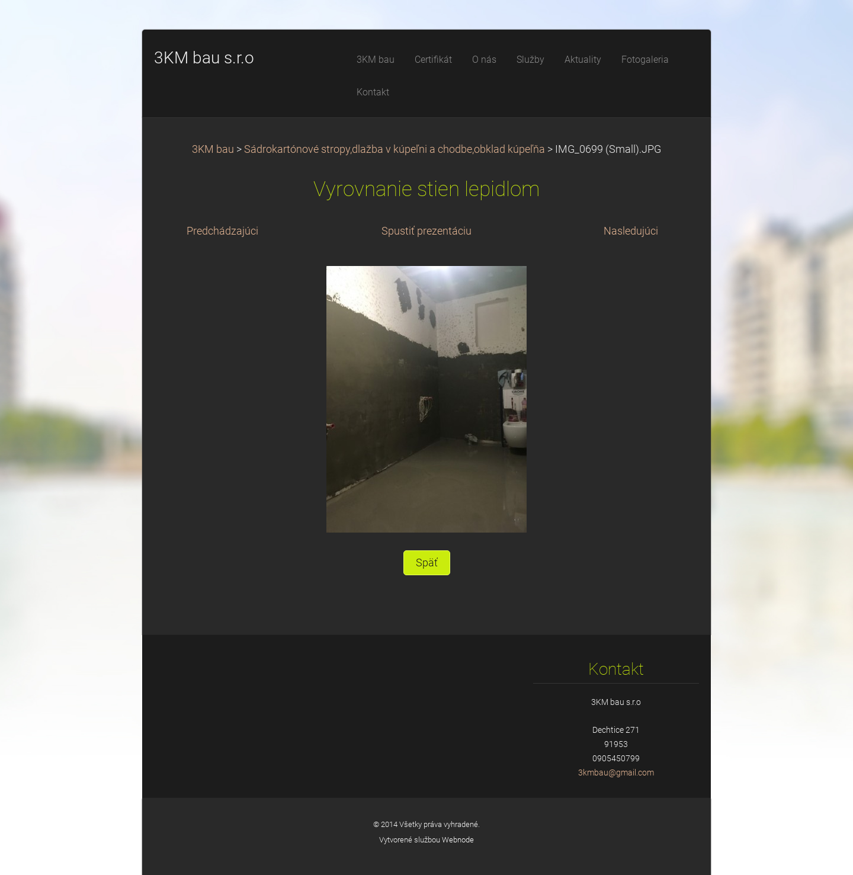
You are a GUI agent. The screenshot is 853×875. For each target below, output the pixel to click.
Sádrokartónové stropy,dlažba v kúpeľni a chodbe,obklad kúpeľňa (394, 149)
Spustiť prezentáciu (426, 231)
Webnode (458, 839)
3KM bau (213, 149)
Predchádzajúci (222, 231)
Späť (427, 563)
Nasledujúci (631, 231)
